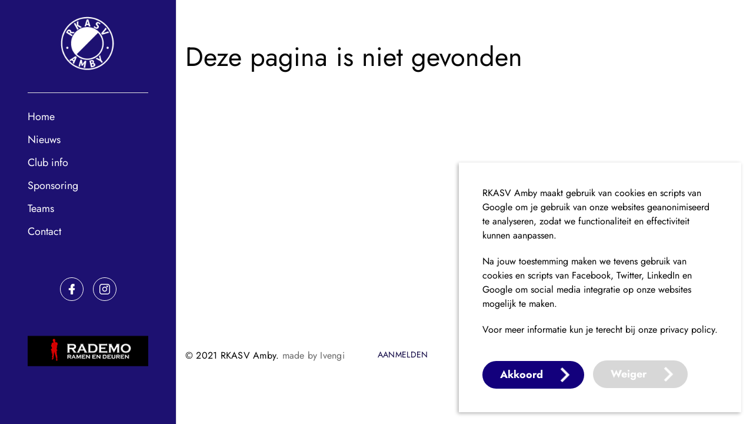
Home (41, 116)
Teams (41, 208)
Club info (48, 162)
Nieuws (44, 139)
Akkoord (521, 374)
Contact (44, 231)
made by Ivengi (313, 355)
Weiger (629, 374)
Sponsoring (53, 185)
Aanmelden (403, 355)
